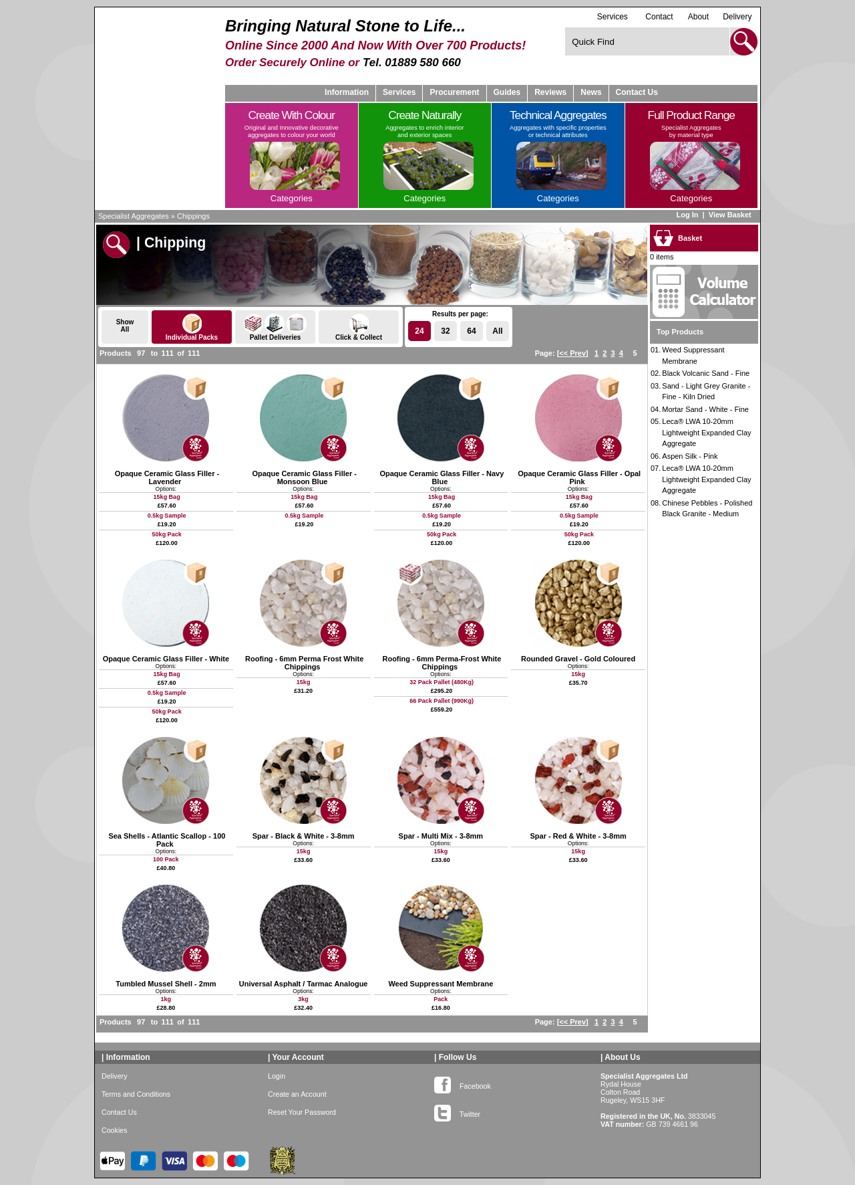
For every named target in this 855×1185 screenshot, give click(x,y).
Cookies (115, 1130)
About (698, 16)
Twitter (457, 1111)
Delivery (737, 16)
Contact (659, 16)
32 (445, 331)
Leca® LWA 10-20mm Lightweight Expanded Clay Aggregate (706, 432)
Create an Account (297, 1094)
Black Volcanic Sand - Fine (705, 373)
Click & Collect (359, 327)
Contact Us (637, 92)
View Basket (731, 215)
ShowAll (125, 325)
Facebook (462, 1083)
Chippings (193, 216)
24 (419, 331)
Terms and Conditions (136, 1094)
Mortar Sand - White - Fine (705, 409)
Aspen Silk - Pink (689, 456)
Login (276, 1076)
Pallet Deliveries (275, 327)
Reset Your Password (302, 1112)
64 (471, 331)
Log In (687, 215)
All (497, 331)
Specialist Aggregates (133, 216)
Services (612, 16)
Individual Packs (192, 327)
